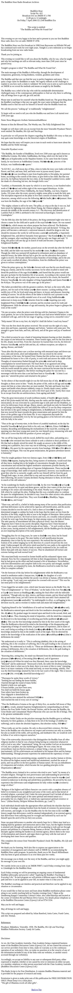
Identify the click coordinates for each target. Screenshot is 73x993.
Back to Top (36, 990)
